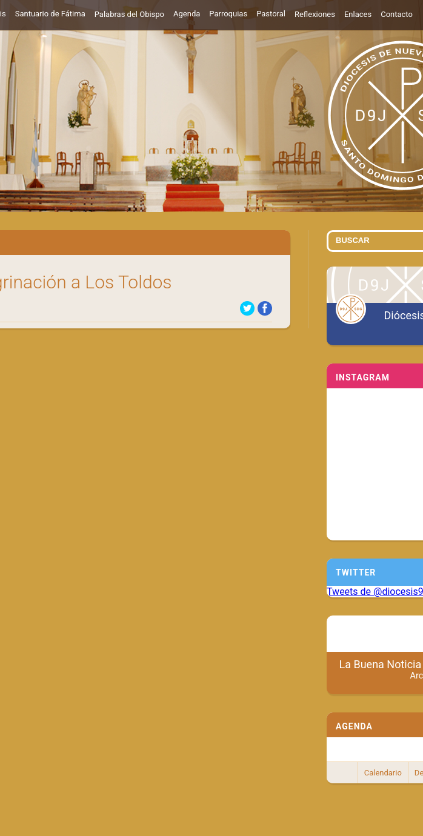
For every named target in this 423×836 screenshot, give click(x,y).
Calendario (383, 772)
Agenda (186, 13)
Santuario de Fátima (50, 13)
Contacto (397, 14)
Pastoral (270, 13)
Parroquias (228, 13)
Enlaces (357, 14)
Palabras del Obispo (129, 14)
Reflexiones (315, 14)
